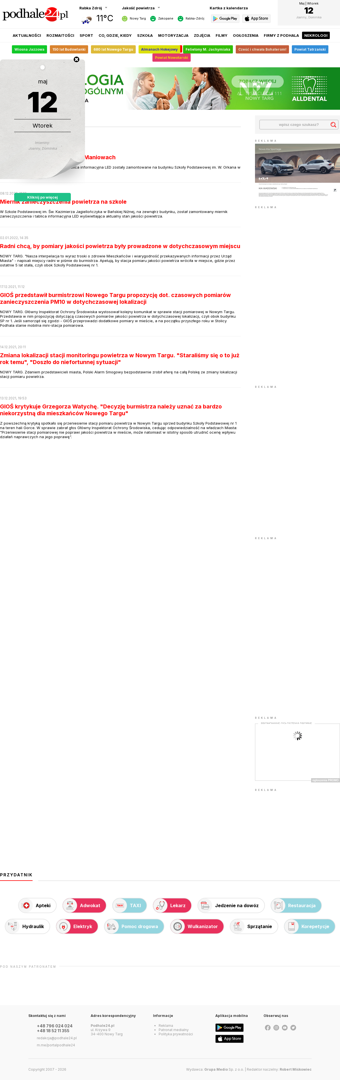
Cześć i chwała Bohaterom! (262, 49)
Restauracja (293, 905)
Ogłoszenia (245, 35)
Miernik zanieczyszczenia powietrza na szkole (63, 201)
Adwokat (81, 905)
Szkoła (145, 35)
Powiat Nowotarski (171, 57)
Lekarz (169, 905)
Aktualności (27, 35)
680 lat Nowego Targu (113, 49)
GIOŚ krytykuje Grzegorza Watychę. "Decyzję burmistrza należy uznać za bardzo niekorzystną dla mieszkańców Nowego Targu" (111, 410)
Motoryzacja (173, 35)
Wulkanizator (194, 926)
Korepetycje (306, 926)
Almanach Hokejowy (159, 49)
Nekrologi (316, 35)
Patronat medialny (174, 1030)
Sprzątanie (251, 926)
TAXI (127, 905)
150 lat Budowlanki (69, 49)
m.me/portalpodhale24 (56, 1045)
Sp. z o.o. (224, 1069)
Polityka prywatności (176, 1034)
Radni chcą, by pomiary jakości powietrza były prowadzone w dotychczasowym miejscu (120, 246)
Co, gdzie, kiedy (115, 35)
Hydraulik (24, 926)
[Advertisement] (272, 295)
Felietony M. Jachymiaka (208, 49)
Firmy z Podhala (281, 35)
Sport (86, 35)
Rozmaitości (60, 35)
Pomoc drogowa (131, 926)
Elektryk (74, 926)
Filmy (222, 35)
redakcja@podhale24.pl (57, 1038)
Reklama (166, 1025)
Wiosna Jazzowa (29, 49)
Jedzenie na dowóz (228, 905)
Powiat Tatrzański (310, 49)
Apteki (34, 905)
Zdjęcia (202, 35)
